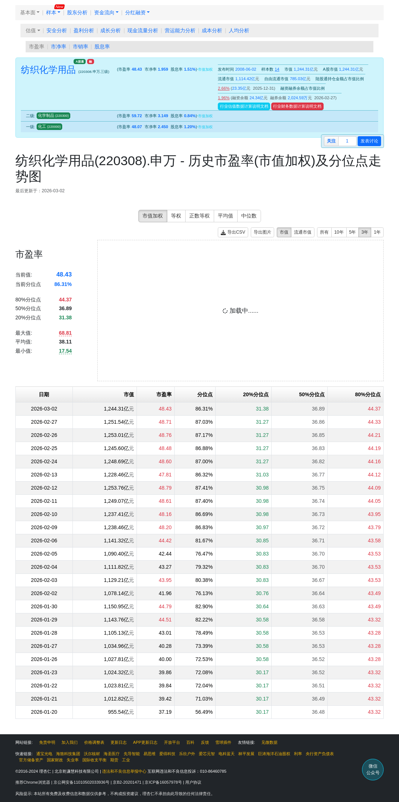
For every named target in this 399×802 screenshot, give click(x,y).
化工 (49, 126)
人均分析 (239, 30)
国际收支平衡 (94, 760)
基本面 (28, 12)
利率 (298, 753)
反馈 (205, 742)
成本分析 (212, 30)
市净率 (58, 46)
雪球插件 (223, 742)
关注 (331, 141)
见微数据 (269, 742)
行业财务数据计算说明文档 (297, 106)
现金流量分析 (142, 30)
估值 (31, 30)
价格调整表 (94, 742)
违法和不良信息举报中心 (124, 771)
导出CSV (233, 232)
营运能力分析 (180, 30)
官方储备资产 (31, 760)
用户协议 (193, 782)
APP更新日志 (145, 742)
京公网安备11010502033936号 (82, 782)
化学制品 (53, 115)
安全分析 (56, 30)
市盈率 (36, 46)
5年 (352, 232)
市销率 (80, 46)
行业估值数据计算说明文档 (244, 106)
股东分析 (77, 12)
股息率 (102, 46)
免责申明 (47, 742)
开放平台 (172, 742)
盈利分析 (84, 30)
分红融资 (135, 12)
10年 (339, 232)
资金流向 (104, 12)
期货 (114, 760)
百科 (190, 742)
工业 (126, 760)
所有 (324, 232)
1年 (377, 232)
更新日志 (119, 742)
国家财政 (55, 760)
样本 (51, 12)
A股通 (80, 61)
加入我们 (69, 742)
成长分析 (110, 30)
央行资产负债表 (320, 753)
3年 (364, 232)
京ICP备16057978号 (164, 782)
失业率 (73, 760)
